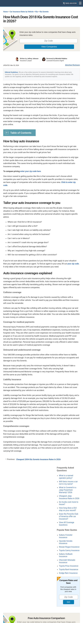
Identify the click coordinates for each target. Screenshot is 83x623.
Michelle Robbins (61, 58)
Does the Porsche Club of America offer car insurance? (68, 516)
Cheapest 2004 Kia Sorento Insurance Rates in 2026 (38, 459)
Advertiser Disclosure (72, 65)
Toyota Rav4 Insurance (68, 569)
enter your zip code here (30, 171)
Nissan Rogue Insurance (69, 547)
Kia (36, 12)
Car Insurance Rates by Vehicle (22, 12)
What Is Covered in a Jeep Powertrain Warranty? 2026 (67, 489)
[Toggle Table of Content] (19, 132)
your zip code (73, 264)
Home (5, 12)
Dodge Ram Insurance (68, 573)
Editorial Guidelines (11, 72)
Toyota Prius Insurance (68, 566)
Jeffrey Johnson (32, 58)
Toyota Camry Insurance (69, 550)
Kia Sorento (44, 12)
